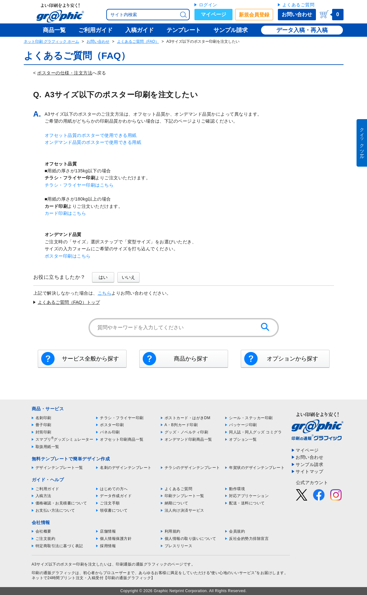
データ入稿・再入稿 (302, 30)
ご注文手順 (110, 503)
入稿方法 (43, 496)
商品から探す (191, 358)
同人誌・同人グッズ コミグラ (255, 432)
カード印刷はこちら (65, 213)
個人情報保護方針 (116, 538)
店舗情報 (108, 531)
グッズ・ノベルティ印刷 (186, 432)
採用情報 (108, 546)
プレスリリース (179, 546)
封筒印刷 (43, 432)
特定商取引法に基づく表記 (59, 546)
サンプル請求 (309, 464)
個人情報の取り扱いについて (190, 538)
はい (103, 277)
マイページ (213, 14)
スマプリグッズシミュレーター (65, 439)
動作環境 (237, 489)
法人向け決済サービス (184, 510)
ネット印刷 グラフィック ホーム (51, 41)
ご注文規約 (46, 538)
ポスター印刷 (112, 425)
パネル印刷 (110, 432)
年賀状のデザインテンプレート (257, 467)
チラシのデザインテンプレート (192, 467)
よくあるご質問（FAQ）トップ (69, 302)
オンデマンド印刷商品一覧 (188, 439)
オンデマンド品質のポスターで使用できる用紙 (93, 142)
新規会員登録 (254, 14)
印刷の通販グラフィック (53, 573)
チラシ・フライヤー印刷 (122, 418)
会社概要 (43, 531)
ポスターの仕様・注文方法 (64, 72)
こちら (105, 293)
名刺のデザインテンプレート (126, 467)
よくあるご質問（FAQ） (138, 41)
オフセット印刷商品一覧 (122, 439)
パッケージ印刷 (243, 425)
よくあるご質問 (298, 4)
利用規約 (172, 531)
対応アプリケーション (249, 496)
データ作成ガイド (116, 496)
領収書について (114, 510)
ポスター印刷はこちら (68, 256)
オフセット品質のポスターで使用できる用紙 (91, 135)
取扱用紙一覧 (47, 447)
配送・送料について (247, 503)
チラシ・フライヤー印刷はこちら (79, 185)
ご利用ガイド (47, 489)
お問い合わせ (297, 14)
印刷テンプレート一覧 (184, 496)
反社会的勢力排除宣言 (249, 538)
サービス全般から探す (90, 358)
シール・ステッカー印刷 (251, 418)
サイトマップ (309, 471)
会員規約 (237, 531)
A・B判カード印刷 (181, 425)
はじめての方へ (114, 489)
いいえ (128, 277)
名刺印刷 (43, 418)
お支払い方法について (55, 510)
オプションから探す (292, 358)
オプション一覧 (243, 439)
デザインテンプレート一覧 (59, 467)
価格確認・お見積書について (61, 503)
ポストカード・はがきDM (188, 418)
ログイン (208, 4)
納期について (176, 503)
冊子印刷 (43, 425)
